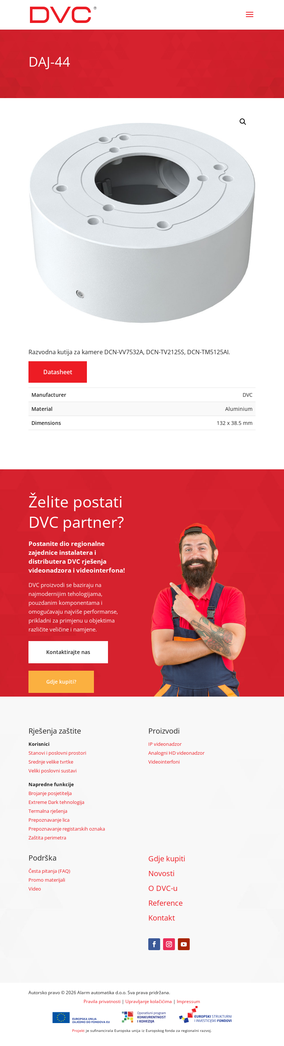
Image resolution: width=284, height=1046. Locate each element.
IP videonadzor (165, 744)
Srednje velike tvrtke (50, 761)
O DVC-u (163, 888)
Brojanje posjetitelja (50, 793)
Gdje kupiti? (61, 681)
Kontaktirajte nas (68, 652)
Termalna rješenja (47, 811)
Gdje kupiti (166, 859)
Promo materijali (46, 879)
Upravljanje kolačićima (148, 1001)
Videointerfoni (164, 761)
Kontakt (161, 918)
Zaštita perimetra (47, 837)
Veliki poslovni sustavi (52, 770)
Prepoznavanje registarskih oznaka (66, 828)
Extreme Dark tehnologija (56, 802)
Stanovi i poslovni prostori (57, 753)
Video (34, 888)
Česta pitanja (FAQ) (49, 871)
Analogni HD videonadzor (176, 753)
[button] (243, 121)
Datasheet (57, 372)
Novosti (161, 873)
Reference (165, 903)
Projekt (78, 1030)
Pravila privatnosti (102, 1001)
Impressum (188, 1001)
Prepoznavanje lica (49, 820)
